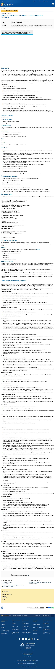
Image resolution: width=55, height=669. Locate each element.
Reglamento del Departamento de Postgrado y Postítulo (12, 585)
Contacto (36, 663)
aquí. (28, 575)
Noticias (34, 622)
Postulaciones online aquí (6, 125)
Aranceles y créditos (15, 626)
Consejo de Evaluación (25, 626)
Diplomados (3, 625)
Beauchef (22, 662)
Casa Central (36, 660)
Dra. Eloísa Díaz (26, 662)
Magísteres (3, 628)
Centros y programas (25, 630)
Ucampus (48, 621)
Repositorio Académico (47, 624)
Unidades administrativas (26, 633)
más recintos (39, 662)
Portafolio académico (46, 630)
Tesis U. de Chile (46, 627)
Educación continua (9, 11)
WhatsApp (53, 607)
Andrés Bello (19, 662)
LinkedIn (51, 607)
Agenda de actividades (36, 624)
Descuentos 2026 (5, 583)
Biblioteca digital (46, 623)
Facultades (34, 1)
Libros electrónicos (46, 626)
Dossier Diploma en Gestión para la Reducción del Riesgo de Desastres (40, 583)
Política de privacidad (33, 666)
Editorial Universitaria (36, 634)
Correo (47, 1)
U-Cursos (40, 1)
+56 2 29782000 (20, 663)
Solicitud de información (27, 656)
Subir (2, 607)
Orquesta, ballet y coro (36, 631)
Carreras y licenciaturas (4, 622)
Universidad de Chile (23, 666)
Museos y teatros (35, 630)
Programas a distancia (4, 634)
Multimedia (34, 625)
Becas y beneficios (15, 627)
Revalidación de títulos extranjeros (15, 633)
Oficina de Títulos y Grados (16, 630)
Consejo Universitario (25, 623)
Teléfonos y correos (26, 663)
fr (51, 1)
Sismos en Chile (45, 632)
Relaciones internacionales (26, 632)
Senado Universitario (25, 624)
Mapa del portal (31, 663)
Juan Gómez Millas (32, 662)
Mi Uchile (43, 1)
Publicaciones (35, 633)
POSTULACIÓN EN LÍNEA (6, 582)
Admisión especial (14, 624)
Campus (15, 662)
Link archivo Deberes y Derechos (7, 586)
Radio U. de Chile (35, 627)
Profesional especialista (5, 630)
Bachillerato (3, 624)
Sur (36, 662)
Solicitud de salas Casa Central (48, 633)
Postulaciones (14, 623)
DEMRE (13, 621)
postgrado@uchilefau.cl (6, 600)
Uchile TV (40, 627)
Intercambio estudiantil (15, 629)
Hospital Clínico (24, 629)
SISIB (19, 666)
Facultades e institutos (25, 627)
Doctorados (3, 627)
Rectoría (23, 621)
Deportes (34, 628)
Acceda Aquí (38, 249)
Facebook (49, 607)
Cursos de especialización (5, 631)
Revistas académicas (46, 629)
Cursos (5, 8)
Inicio (2, 8)
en (49, 1)
